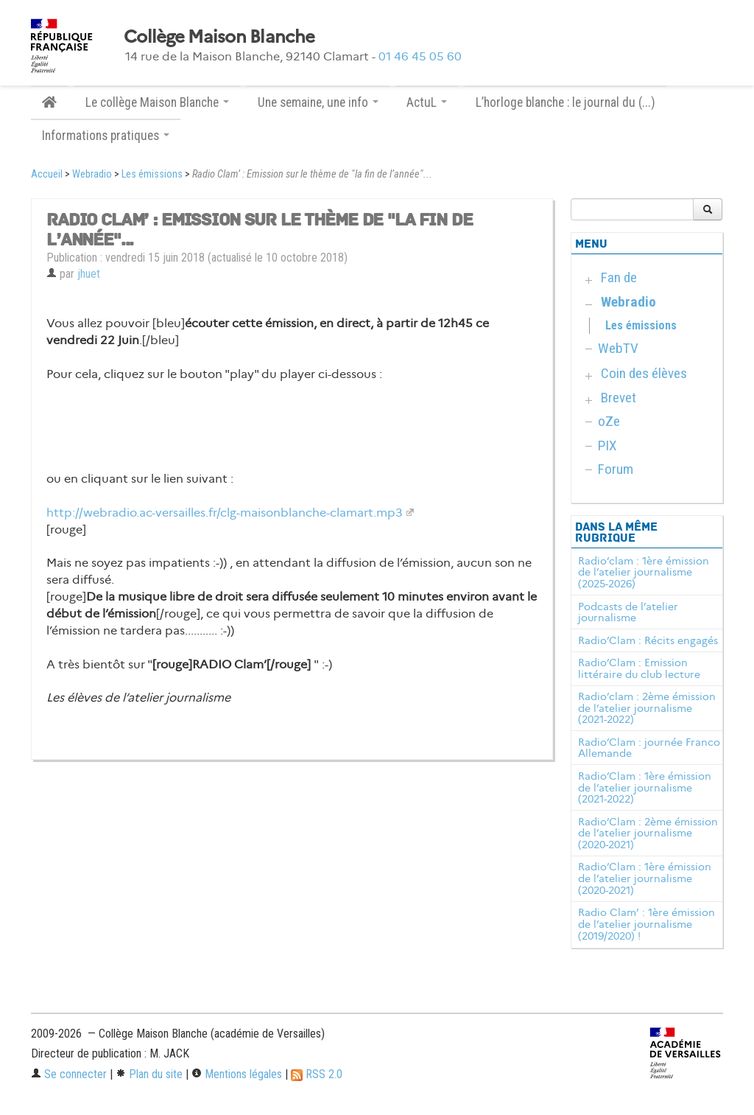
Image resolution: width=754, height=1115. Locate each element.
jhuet (88, 274)
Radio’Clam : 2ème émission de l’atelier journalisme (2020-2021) (648, 833)
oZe (609, 421)
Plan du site (149, 1074)
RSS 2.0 (316, 1074)
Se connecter (69, 1074)
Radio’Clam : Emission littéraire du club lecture (639, 668)
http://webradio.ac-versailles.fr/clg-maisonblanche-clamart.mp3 (224, 513)
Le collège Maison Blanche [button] (157, 102)
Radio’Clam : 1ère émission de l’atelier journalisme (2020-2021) (644, 878)
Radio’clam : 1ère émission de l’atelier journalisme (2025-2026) (643, 572)
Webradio (92, 174)
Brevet (618, 397)
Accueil (47, 174)
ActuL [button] (426, 102)
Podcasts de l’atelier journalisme (628, 612)
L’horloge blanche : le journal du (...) (565, 102)
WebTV (618, 348)
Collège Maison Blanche (219, 37)
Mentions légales (236, 1074)
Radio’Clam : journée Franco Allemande (649, 748)
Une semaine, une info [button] (318, 102)
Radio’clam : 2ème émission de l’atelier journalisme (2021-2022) (647, 708)
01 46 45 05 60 (420, 56)
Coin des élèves (644, 373)
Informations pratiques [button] (105, 135)
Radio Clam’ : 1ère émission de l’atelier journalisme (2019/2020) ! (646, 924)
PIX (607, 445)
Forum (615, 469)
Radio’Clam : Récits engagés (648, 640)
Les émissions (152, 174)
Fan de (619, 277)
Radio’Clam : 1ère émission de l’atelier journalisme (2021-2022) (644, 787)
